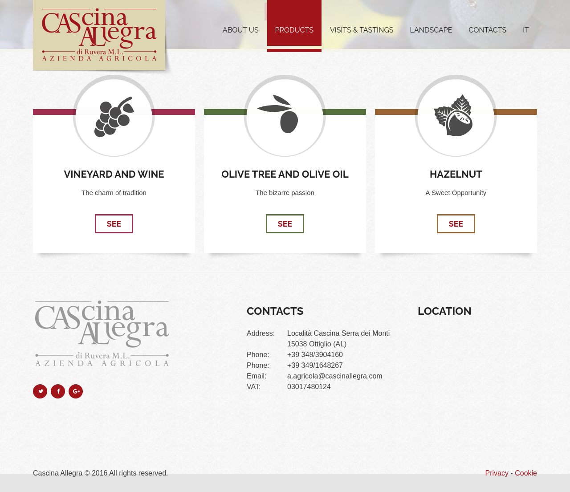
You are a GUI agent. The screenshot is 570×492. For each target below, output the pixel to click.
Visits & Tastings (362, 30)
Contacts (488, 30)
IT (526, 30)
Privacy (497, 473)
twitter (40, 391)
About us (241, 30)
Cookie (526, 473)
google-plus (76, 391)
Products (294, 30)
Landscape (431, 30)
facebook (58, 391)
